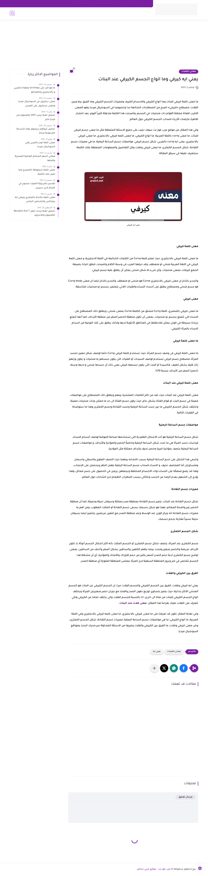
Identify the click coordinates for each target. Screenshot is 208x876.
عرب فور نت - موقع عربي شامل (154, 869)
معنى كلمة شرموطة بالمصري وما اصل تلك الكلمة (36, 172)
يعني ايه (157, 652)
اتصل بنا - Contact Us (139, 3)
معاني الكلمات (141, 13)
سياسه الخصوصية (103, 3)
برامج (100, 13)
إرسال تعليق (185, 797)
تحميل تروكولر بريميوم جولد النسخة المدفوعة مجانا (35, 131)
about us (121, 3)
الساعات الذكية (52, 13)
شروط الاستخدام (82, 3)
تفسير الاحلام (122, 13)
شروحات (89, 13)
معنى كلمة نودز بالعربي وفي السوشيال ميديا (40, 145)
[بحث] (12, 13)
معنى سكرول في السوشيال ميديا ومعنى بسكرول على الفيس (36, 103)
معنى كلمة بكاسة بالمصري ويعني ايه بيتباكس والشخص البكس (35, 199)
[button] (184, 668)
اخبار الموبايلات (72, 13)
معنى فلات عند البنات (133, 603)
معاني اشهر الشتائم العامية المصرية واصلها (35, 158)
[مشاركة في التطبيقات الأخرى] (154, 668)
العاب (108, 13)
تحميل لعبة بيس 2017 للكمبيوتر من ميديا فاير (35, 117)
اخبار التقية (35, 13)
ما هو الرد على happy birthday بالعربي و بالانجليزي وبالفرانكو (34, 90)
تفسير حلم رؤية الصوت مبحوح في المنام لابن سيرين (37, 185)
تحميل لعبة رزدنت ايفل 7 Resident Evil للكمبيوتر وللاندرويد (34, 213)
